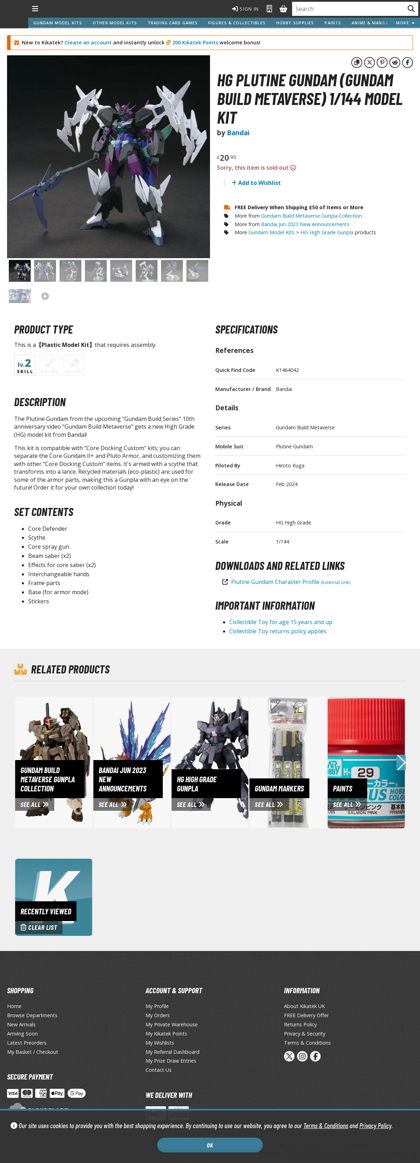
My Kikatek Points (166, 1033)
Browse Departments (32, 1015)
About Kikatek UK (304, 1006)
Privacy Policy (375, 1125)
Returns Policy (300, 1024)
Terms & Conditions (325, 1125)
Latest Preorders (27, 1042)
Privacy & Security (304, 1033)
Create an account (88, 42)
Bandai (238, 132)
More (405, 22)
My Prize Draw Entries (171, 1060)
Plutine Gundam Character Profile (290, 582)
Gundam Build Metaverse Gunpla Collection (311, 215)
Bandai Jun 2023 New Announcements (305, 224)
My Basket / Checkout (32, 1052)
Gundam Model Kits (57, 22)
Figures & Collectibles (237, 22)
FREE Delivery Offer (306, 1015)
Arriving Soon (22, 1033)
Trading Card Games (173, 22)
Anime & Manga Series (378, 22)
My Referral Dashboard (172, 1052)
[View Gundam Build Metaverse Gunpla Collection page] (81, 762)
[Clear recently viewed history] (53, 897)
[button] (401, 762)
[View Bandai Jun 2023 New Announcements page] (159, 762)
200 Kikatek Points (194, 42)
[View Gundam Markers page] (315, 762)
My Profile (157, 1006)
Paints (333, 22)
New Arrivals (21, 1024)
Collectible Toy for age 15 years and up (280, 622)
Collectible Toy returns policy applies (278, 631)
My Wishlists (160, 1042)
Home (14, 1006)
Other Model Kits (115, 22)
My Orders (158, 1015)
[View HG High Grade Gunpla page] (237, 762)
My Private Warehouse (172, 1024)
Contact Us (159, 1069)
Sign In (245, 9)
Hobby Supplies (295, 22)
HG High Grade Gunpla (327, 232)
